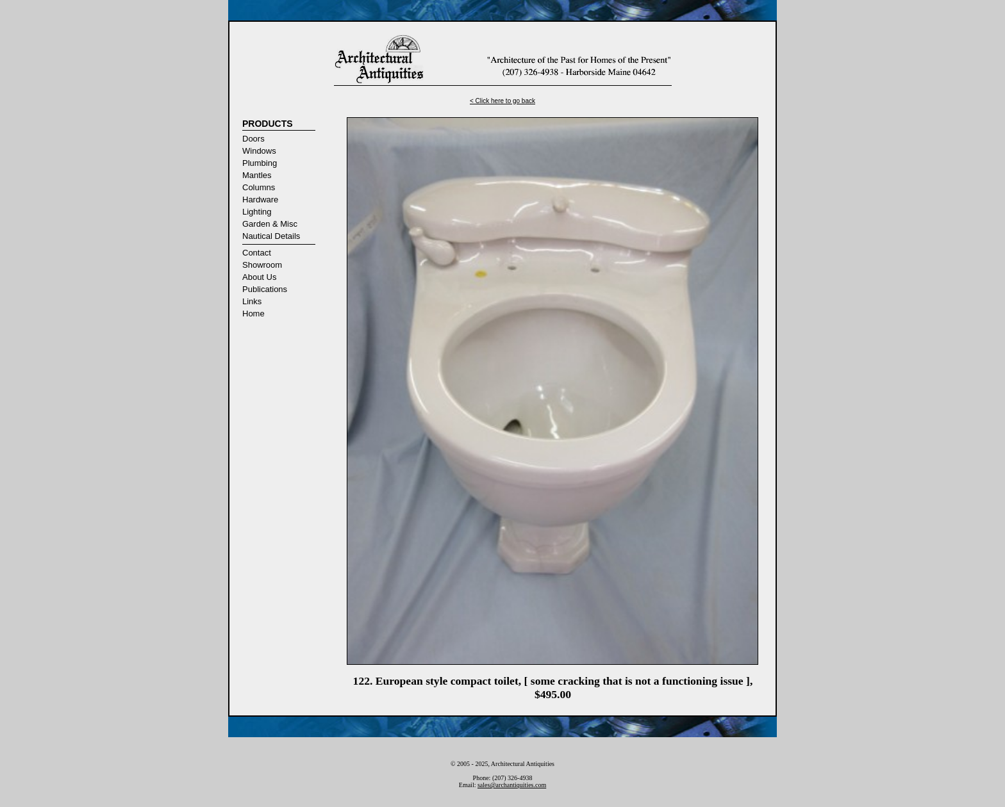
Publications (264, 289)
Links (252, 301)
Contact (256, 252)
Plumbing (259, 163)
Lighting (257, 211)
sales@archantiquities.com (512, 784)
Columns (258, 187)
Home (253, 313)
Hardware (260, 199)
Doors (253, 138)
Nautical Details (271, 236)
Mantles (257, 175)
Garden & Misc (269, 224)
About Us (259, 277)
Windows (259, 151)
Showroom (262, 265)
